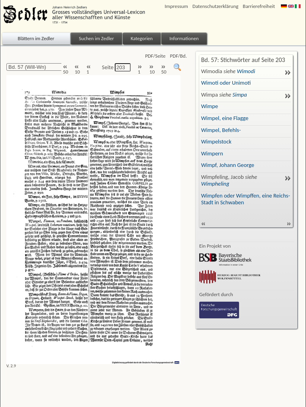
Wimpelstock (216, 141)
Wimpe (209, 106)
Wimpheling (215, 183)
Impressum (176, 6)
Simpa (240, 94)
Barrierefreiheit (259, 6)
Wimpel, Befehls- (221, 130)
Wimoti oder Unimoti (226, 82)
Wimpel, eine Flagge (225, 118)
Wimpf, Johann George (227, 165)
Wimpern (212, 153)
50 (65, 70)
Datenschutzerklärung (215, 6)
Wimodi (246, 71)
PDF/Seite (155, 56)
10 (77, 70)
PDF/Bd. (178, 56)
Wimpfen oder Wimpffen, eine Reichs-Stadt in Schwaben (245, 199)
